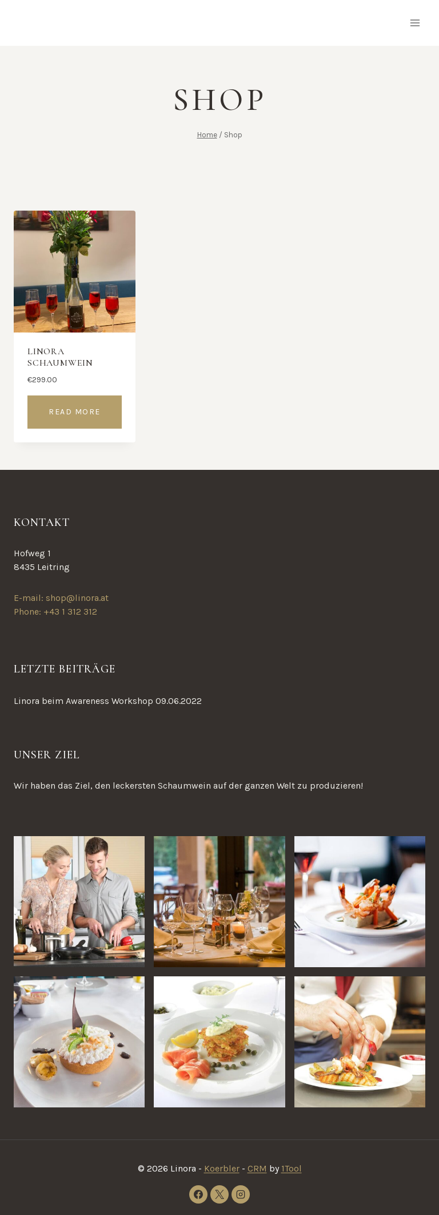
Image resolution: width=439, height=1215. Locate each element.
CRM (257, 1168)
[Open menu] (414, 22)
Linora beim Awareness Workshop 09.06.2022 (108, 700)
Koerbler (222, 1168)
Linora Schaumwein (60, 357)
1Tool (291, 1168)
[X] (219, 1194)
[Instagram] (241, 1194)
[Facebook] (198, 1194)
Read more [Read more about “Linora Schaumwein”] (75, 412)
